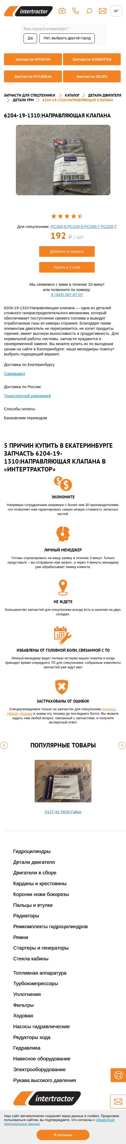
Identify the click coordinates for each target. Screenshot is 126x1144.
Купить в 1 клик (67, 267)
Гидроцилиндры (32, 851)
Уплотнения (27, 994)
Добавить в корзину (67, 251)
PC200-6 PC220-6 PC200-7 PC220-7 (83, 226)
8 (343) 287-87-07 (67, 294)
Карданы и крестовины (40, 883)
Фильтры (23, 1005)
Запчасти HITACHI (33, 59)
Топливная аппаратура (39, 973)
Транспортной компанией (27, 395)
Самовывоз (14, 373)
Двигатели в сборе (34, 872)
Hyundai (26, 714)
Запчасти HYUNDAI (33, 76)
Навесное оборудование (41, 1058)
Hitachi (12, 714)
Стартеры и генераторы (41, 948)
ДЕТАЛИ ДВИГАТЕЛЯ (104, 95)
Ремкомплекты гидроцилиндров (50, 926)
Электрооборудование (39, 1069)
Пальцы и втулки (33, 905)
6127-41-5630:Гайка (63, 811)
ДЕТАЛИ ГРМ (23, 100)
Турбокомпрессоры (35, 983)
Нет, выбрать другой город (67, 38)
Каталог (72, 95)
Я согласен (62, 1135)
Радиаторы (26, 915)
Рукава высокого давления (44, 1080)
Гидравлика (26, 1048)
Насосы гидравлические (41, 1026)
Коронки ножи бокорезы (41, 894)
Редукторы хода (32, 1037)
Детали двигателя (34, 862)
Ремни (20, 937)
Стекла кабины (30, 958)
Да (30, 38)
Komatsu (109, 709)
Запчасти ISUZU (91, 76)
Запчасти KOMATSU (91, 59)
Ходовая (23, 1015)
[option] (63, 160)
